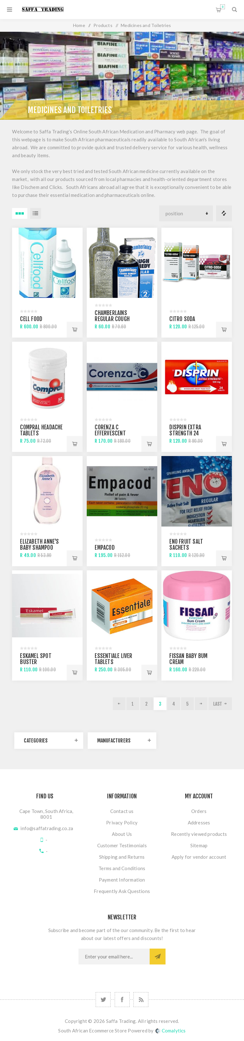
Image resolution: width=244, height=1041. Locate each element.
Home (79, 25)
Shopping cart (222, 6)
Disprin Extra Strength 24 (185, 430)
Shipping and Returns (122, 857)
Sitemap (198, 845)
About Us (122, 834)
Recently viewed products (199, 834)
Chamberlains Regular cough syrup (112, 319)
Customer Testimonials (122, 845)
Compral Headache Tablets (41, 430)
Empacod (104, 547)
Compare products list (224, 213)
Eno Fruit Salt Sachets (186, 544)
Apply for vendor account (199, 857)
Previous (119, 703)
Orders (199, 811)
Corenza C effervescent (110, 430)
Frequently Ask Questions (122, 891)
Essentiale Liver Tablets (113, 659)
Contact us (122, 811)
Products (102, 25)
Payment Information (122, 880)
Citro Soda (182, 319)
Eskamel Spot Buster (35, 659)
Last (217, 704)
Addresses (199, 822)
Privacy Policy (122, 822)
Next (201, 703)
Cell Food (31, 319)
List (35, 213)
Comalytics (170, 1030)
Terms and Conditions (121, 868)
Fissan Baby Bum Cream (188, 659)
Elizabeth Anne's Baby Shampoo (39, 544)
